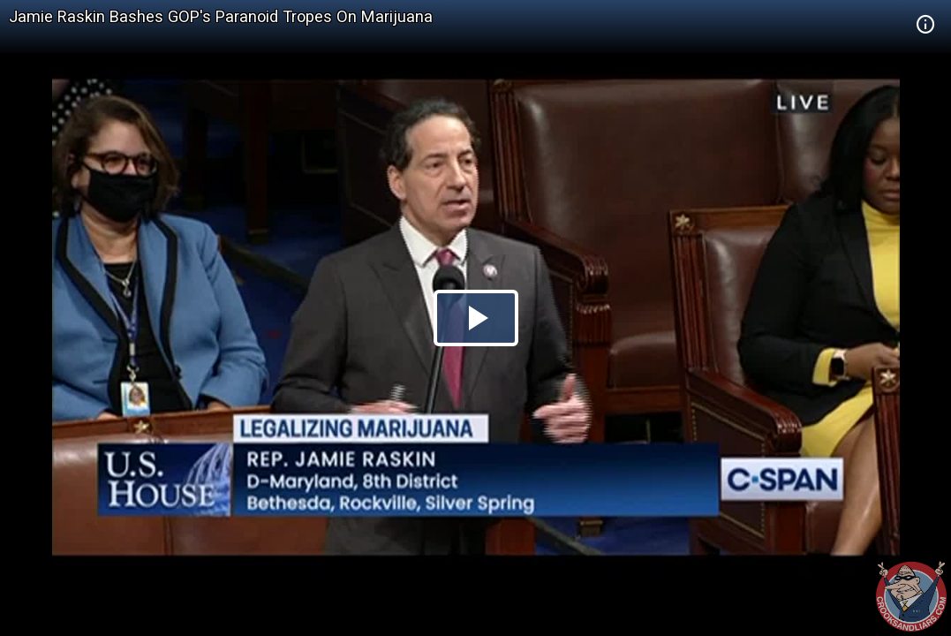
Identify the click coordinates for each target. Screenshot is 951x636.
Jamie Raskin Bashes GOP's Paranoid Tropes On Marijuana (221, 16)
